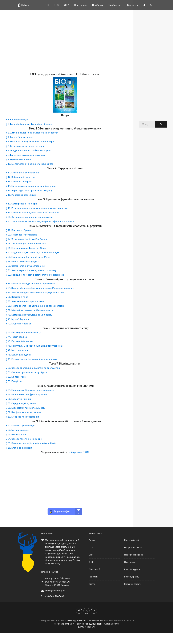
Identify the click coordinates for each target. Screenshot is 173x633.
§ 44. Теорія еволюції (17, 337)
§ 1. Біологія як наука (17, 119)
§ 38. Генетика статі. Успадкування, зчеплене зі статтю (35, 306)
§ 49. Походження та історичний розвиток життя (31, 359)
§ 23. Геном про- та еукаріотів (21, 234)
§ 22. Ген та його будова (18, 230)
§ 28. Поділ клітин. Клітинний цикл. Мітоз (28, 257)
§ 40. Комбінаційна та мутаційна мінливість (29, 314)
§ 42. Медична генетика (18, 323)
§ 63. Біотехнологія (16, 434)
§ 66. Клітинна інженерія (19, 448)
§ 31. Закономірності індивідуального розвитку (31, 270)
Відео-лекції (94, 569)
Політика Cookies (111, 624)
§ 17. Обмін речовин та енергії (21, 203)
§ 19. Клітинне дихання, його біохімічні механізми (32, 212)
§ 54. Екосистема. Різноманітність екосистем (30, 390)
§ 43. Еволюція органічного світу (23, 332)
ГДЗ (91, 547)
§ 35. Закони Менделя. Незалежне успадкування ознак (35, 292)
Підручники (130, 562)
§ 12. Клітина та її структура (20, 177)
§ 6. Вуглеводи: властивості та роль (25, 146)
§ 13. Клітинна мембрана (19, 181)
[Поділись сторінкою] (144, 5)
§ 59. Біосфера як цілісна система (23, 412)
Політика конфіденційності (88, 624)
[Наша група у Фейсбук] (79, 611)
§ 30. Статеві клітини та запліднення (25, 266)
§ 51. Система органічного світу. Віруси (26, 372)
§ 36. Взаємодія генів (17, 297)
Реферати (93, 577)
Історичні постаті (132, 584)
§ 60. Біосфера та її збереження (22, 416)
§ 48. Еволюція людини (18, 354)
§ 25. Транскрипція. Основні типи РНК (26, 243)
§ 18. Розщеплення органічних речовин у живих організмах (37, 208)
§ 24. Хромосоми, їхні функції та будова (26, 239)
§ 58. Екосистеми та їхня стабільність (25, 408)
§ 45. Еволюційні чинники (19, 341)
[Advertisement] (65, 46)
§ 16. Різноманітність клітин (21, 195)
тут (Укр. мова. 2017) (78, 452)
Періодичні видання (134, 555)
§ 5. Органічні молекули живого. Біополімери (30, 141)
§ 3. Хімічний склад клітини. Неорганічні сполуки (32, 132)
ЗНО (91, 562)
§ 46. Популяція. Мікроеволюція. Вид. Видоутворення (34, 345)
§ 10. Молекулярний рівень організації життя (29, 164)
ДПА (91, 555)
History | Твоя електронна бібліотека (85, 620)
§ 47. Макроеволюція (17, 350)
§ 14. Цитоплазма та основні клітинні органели (31, 186)
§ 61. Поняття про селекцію (20, 425)
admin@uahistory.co (55, 590)
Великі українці (131, 577)
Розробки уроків (132, 569)
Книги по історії (131, 540)
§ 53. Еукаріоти (14, 381)
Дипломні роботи (86, 627)
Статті (92, 584)
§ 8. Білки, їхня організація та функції (25, 155)
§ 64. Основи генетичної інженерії (24, 439)
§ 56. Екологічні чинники (19, 399)
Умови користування (64, 624)
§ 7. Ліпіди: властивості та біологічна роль (28, 150)
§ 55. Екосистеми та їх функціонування (26, 394)
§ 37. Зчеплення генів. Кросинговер (25, 301)
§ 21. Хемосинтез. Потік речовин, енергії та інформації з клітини (40, 221)
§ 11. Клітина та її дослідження (22, 172)
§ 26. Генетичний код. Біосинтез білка (26, 248)
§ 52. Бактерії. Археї (16, 377)
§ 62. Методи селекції (17, 430)
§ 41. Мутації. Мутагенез (18, 319)
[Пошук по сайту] (151, 5)
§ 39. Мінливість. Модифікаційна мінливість (29, 310)
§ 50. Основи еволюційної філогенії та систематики (33, 368)
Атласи (92, 540)
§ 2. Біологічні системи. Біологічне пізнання (29, 124)
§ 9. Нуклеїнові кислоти (18, 159)
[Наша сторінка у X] (86, 611)
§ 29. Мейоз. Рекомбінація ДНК (22, 261)
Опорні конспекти (133, 547)
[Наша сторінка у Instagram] (94, 611)
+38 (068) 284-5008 (54, 596)
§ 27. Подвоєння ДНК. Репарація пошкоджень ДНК (33, 252)
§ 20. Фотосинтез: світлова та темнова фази (29, 217)
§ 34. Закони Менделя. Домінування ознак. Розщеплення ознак (40, 288)
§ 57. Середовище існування (21, 403)
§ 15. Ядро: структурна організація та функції (29, 190)
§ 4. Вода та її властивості (19, 137)
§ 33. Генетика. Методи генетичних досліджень (31, 283)
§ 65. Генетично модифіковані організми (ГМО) (31, 443)
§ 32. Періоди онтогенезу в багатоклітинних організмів (35, 275)
